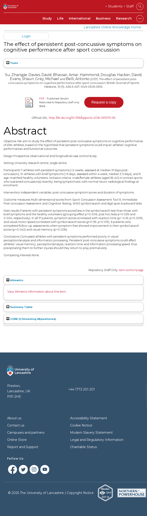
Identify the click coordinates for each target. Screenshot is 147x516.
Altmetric (14, 280)
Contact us (15, 425)
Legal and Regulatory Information (96, 440)
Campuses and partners (25, 433)
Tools (12, 63)
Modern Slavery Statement (91, 433)
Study (47, 18)
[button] (103, 102)
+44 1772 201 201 (81, 389)
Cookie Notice (81, 425)
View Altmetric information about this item (36, 291)
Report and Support (22, 447)
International (80, 18)
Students (115, 6)
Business (103, 18)
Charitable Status (83, 447)
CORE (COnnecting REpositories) (31, 319)
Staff (130, 6)
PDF (42, 98)
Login (26, 36)
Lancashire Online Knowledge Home (112, 27)
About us (14, 418)
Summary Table (19, 307)
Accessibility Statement (88, 418)
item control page (131, 270)
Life (60, 18)
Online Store (17, 440)
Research (124, 18)
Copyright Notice (80, 493)
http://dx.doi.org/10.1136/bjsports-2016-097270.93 (82, 117)
